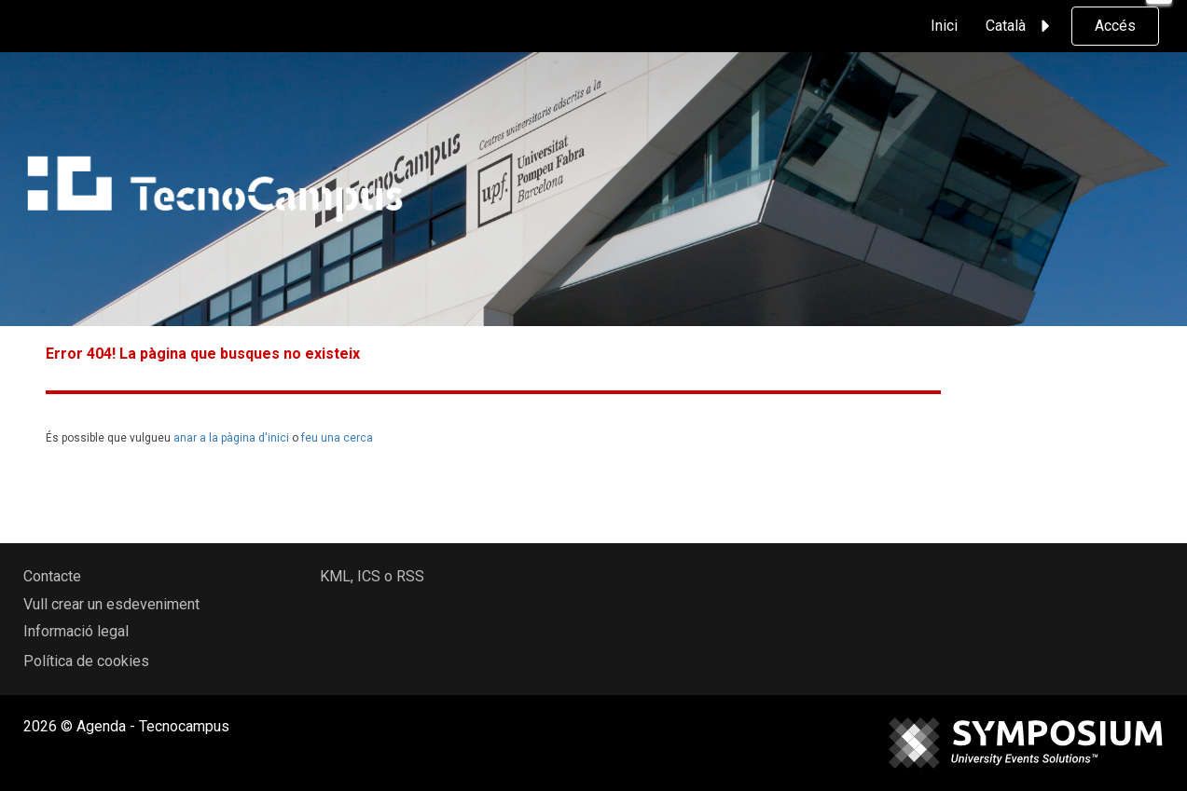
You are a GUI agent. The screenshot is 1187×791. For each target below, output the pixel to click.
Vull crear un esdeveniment (111, 604)
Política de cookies (86, 661)
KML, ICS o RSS (372, 576)
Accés (1115, 25)
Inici (944, 25)
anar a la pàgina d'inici (231, 437)
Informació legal (76, 631)
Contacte (52, 576)
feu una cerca (337, 437)
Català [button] (1021, 26)
